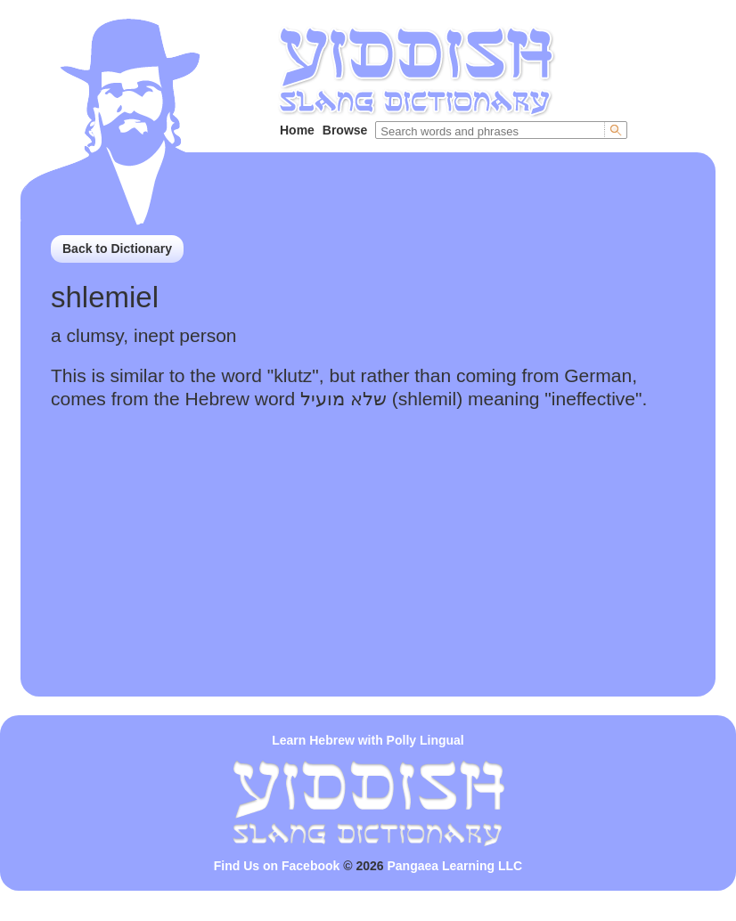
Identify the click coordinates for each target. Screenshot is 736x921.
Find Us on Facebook (277, 866)
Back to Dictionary (117, 248)
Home (297, 130)
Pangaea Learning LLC (455, 866)
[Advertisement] (368, 572)
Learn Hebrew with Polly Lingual (367, 740)
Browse (345, 130)
